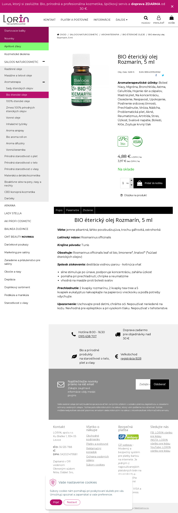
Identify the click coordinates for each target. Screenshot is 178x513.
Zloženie (88, 210)
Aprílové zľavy (12, 46)
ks (128, 183)
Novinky (9, 38)
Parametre (72, 210)
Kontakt (49, 19)
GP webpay (125, 445)
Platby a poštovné (74, 19)
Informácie (102, 19)
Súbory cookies (95, 464)
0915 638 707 (87, 336)
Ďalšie (121, 19)
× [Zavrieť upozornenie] (172, 6)
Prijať (56, 502)
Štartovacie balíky (15, 30)
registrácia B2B (131, 358)
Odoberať (160, 384)
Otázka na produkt (133, 195)
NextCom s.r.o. (141, 508)
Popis (59, 210)
